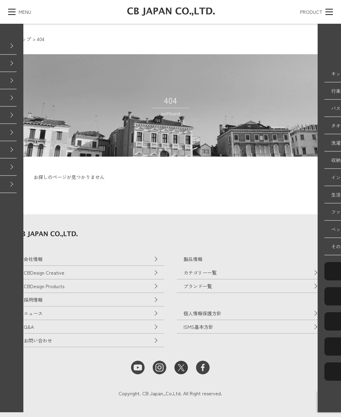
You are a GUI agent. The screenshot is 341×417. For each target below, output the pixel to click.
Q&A (29, 326)
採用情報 (33, 299)
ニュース (33, 313)
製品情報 (193, 259)
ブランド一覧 (198, 286)
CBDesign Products (44, 286)
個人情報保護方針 (202, 313)
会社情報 (33, 259)
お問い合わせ (38, 340)
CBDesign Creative (44, 272)
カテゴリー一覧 (200, 272)
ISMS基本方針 (198, 326)
